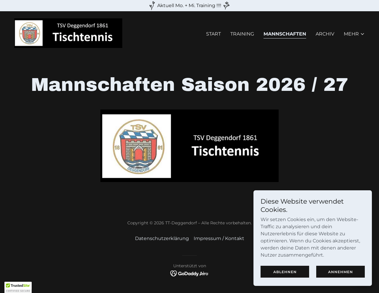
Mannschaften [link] (285, 34)
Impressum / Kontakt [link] (219, 238)
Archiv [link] (325, 34)
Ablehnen (285, 272)
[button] (354, 34)
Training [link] (242, 34)
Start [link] (213, 34)
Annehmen (340, 272)
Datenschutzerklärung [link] (162, 238)
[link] (68, 33)
